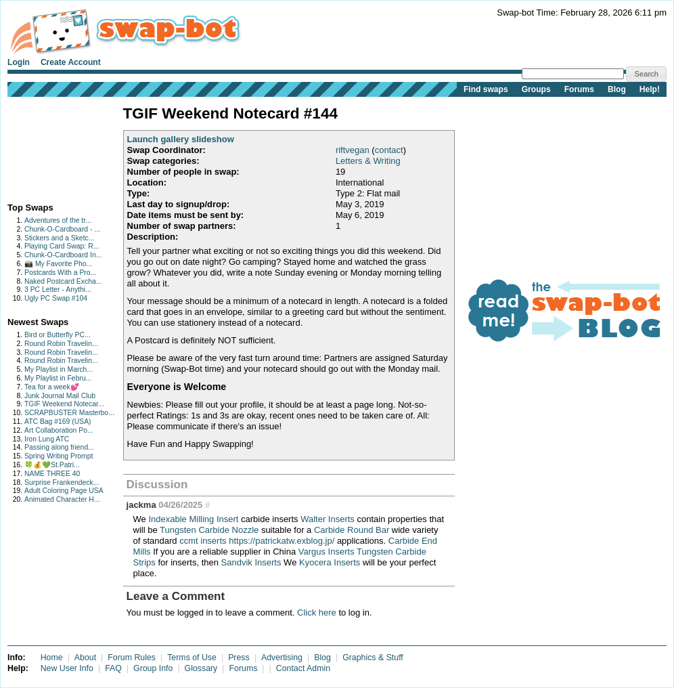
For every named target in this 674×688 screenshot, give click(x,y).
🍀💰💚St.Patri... (52, 465)
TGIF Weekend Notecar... (64, 404)
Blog (617, 89)
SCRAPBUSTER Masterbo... (69, 412)
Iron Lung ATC (46, 439)
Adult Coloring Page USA (64, 490)
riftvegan (352, 150)
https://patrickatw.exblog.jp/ (281, 541)
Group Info (153, 668)
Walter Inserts (327, 519)
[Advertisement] (49, 146)
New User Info (67, 668)
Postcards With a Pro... (60, 272)
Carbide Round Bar (351, 530)
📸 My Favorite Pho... (58, 263)
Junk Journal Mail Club (59, 396)
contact (389, 150)
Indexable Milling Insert (193, 519)
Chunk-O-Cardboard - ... (62, 229)
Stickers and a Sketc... (59, 238)
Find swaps (486, 89)
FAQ (113, 668)
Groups (536, 89)
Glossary (201, 668)
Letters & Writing (368, 161)
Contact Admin (303, 668)
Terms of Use (192, 657)
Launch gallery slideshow (180, 139)
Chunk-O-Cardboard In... (63, 255)
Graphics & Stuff (372, 657)
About (85, 657)
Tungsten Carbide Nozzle (209, 530)
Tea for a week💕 (51, 387)
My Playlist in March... (58, 369)
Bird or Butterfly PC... (57, 335)
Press (239, 657)
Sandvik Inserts (251, 562)
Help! (649, 89)
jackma (141, 505)
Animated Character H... (61, 499)
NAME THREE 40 (52, 473)
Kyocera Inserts (329, 562)
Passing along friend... (59, 447)
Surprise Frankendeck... (61, 482)
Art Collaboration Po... (58, 430)
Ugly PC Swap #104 (55, 298)
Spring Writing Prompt (58, 456)
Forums (579, 89)
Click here (316, 612)
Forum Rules (132, 657)
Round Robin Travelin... (61, 343)
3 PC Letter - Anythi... (57, 289)
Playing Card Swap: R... (61, 246)
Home (52, 657)
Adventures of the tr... (57, 220)
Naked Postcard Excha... (63, 281)
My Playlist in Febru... (57, 378)
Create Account (71, 62)
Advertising (281, 657)
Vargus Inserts (326, 551)
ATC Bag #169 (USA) (57, 421)
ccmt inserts (202, 541)
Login (18, 62)
